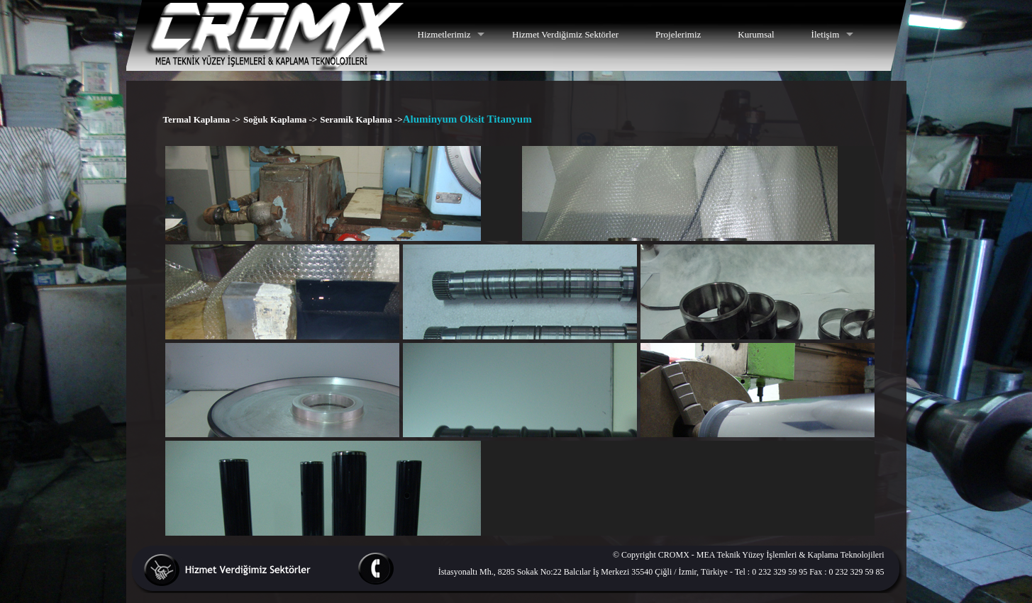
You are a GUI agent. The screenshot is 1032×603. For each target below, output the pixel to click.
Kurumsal (756, 34)
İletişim (825, 34)
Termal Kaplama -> (201, 119)
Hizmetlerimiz (444, 34)
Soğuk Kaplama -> (280, 119)
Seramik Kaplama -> (361, 119)
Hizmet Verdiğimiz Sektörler (565, 34)
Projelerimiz (678, 34)
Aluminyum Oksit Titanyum (467, 119)
